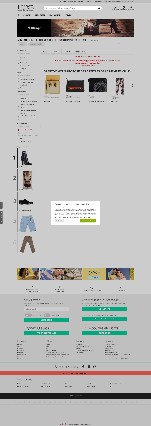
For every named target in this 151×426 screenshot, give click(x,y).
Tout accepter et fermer (88, 221)
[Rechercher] (99, 8)
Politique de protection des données (81, 217)
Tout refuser (59, 221)
